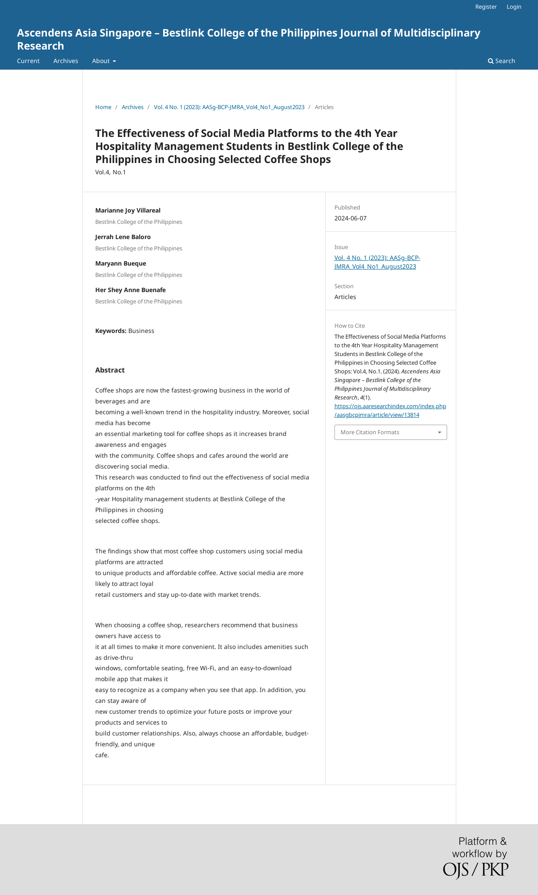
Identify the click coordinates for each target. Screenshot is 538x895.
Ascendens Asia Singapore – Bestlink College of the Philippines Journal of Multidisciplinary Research (249, 39)
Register (486, 6)
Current (28, 61)
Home (103, 107)
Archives (65, 61)
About (101, 61)
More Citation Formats (370, 432)
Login (514, 6)
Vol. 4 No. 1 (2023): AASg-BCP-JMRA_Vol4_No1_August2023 (229, 107)
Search (501, 61)
